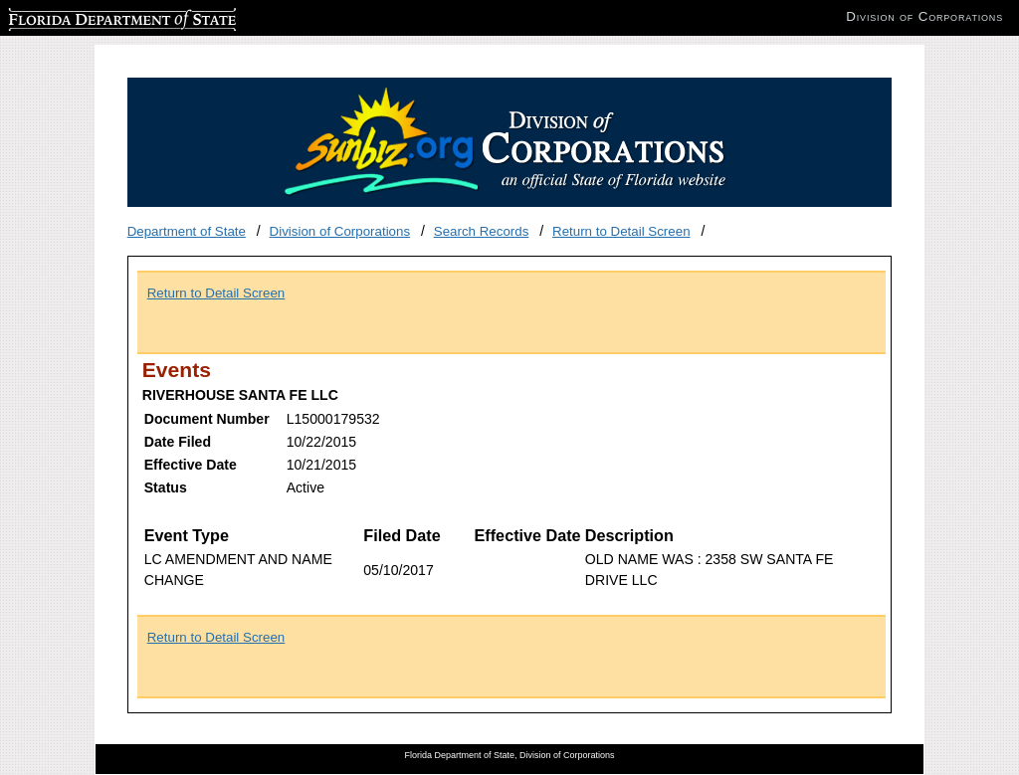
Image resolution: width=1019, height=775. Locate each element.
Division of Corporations (340, 231)
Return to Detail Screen (621, 231)
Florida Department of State (89, 16)
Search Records (481, 231)
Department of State (186, 231)
